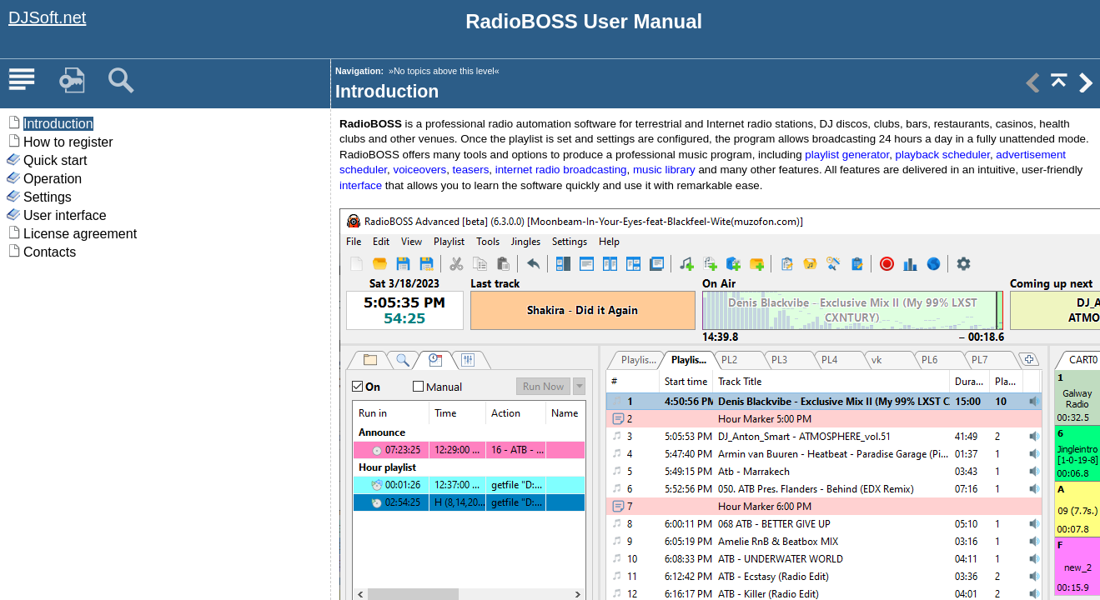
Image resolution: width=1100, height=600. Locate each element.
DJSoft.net (47, 17)
